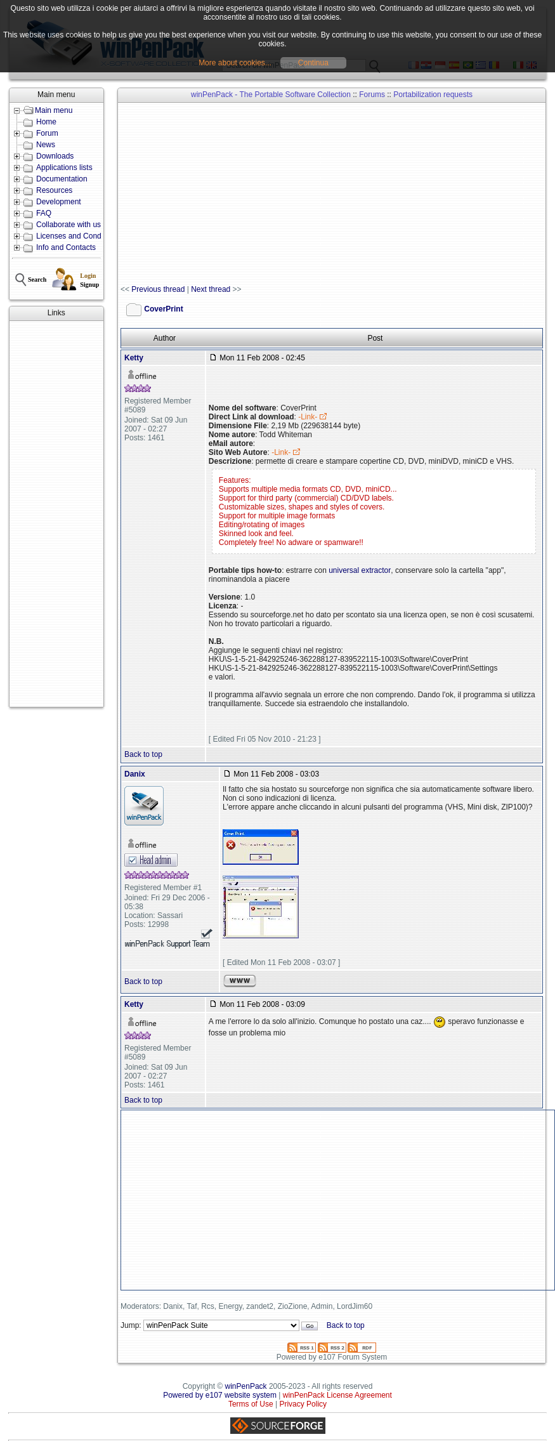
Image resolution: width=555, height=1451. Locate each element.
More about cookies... (235, 62)
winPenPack (246, 1386)
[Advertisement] (56, 514)
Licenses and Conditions (77, 236)
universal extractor (360, 570)
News (45, 144)
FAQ (43, 213)
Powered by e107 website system (220, 1395)
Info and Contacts (66, 247)
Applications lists (64, 167)
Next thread (210, 289)
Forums (372, 94)
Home (46, 121)
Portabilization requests (433, 94)
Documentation (62, 178)
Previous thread (158, 289)
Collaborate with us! (69, 224)
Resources (54, 190)
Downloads (55, 156)
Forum (47, 133)
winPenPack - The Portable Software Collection (271, 94)
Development (58, 201)
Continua (313, 62)
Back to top (143, 754)
